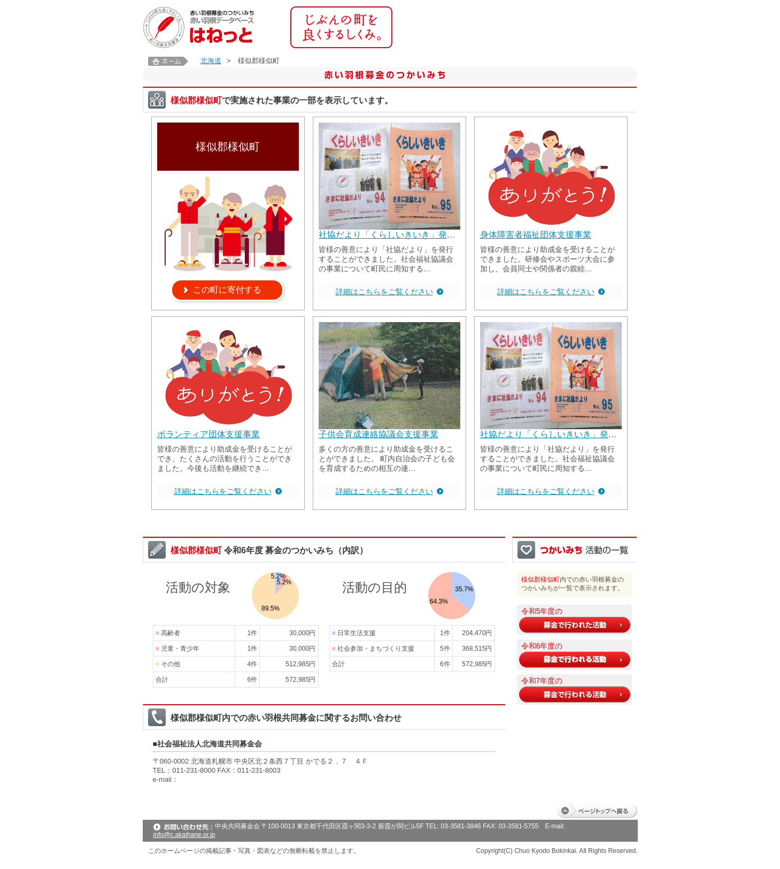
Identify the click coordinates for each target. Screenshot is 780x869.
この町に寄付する (227, 289)
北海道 (210, 61)
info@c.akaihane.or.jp (184, 834)
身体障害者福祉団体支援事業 (535, 234)
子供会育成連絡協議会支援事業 (378, 434)
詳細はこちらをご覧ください (384, 291)
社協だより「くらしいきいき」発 (383, 234)
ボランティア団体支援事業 (208, 434)
